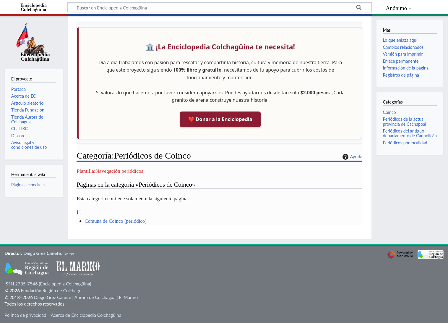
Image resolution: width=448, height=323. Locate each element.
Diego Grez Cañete (42, 253)
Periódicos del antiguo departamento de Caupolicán (410, 133)
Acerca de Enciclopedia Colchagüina (86, 315)
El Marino (128, 297)
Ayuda (351, 157)
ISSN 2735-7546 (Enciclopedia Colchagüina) (47, 283)
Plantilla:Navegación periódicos (110, 171)
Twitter (68, 253)
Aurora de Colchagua (95, 297)
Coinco (389, 112)
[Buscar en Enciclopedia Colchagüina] (219, 7)
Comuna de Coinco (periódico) (115, 221)
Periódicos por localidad (405, 142)
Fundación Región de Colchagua (52, 290)
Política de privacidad (25, 315)
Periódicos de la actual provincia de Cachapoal (404, 121)
